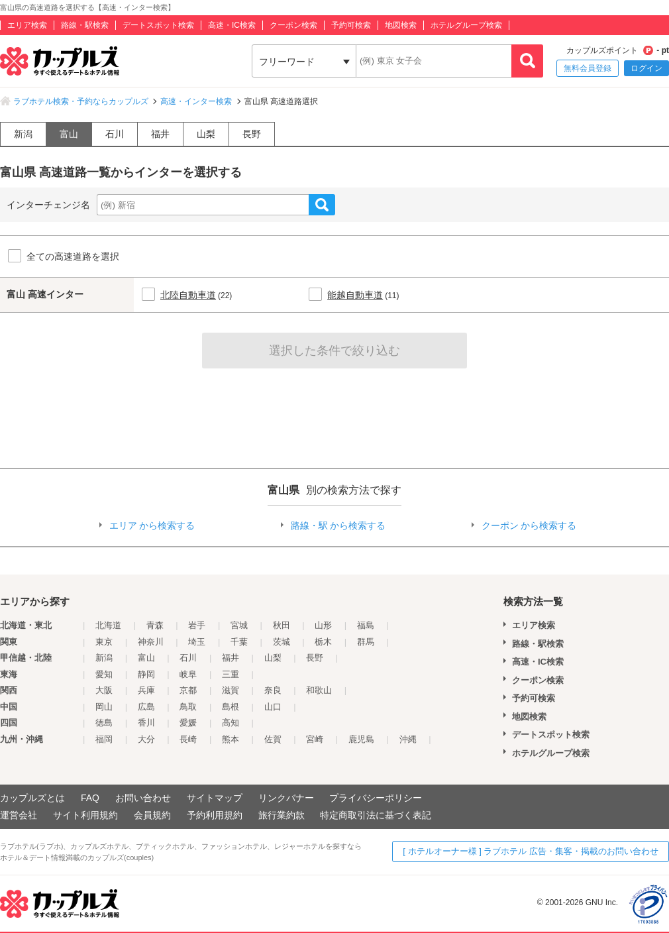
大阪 (104, 690)
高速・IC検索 (232, 25)
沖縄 (408, 739)
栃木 (323, 642)
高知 (230, 723)
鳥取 (188, 707)
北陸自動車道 (188, 295)
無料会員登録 (587, 68)
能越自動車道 (355, 295)
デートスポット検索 (158, 25)
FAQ (90, 798)
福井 (160, 134)
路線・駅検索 (85, 25)
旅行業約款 (281, 815)
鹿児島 (361, 739)
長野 (251, 134)
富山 (69, 134)
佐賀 (273, 739)
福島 (365, 625)
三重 (230, 674)
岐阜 (188, 674)
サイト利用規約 (85, 815)
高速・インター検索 (196, 101)
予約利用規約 (214, 815)
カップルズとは (32, 798)
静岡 (146, 674)
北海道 (108, 625)
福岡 (104, 739)
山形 (323, 625)
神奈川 (151, 642)
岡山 (104, 707)
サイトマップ (214, 798)
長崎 (188, 739)
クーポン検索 (293, 25)
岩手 (196, 625)
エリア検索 (27, 25)
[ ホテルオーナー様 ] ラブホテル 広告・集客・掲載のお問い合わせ (530, 851)
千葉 (239, 642)
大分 (146, 739)
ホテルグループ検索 (466, 25)
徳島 (104, 723)
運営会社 (18, 815)
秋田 (281, 625)
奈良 (273, 690)
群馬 (365, 642)
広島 (146, 707)
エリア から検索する (152, 525)
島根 (230, 707)
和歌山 (319, 690)
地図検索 (401, 25)
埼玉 (196, 642)
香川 (146, 723)
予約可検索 (351, 25)
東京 (104, 642)
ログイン (646, 68)
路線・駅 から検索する (338, 525)
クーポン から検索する (529, 525)
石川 (114, 134)
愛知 (104, 674)
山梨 (206, 134)
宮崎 (314, 739)
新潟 (23, 134)
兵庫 (146, 690)
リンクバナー (286, 798)
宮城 (239, 625)
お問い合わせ (143, 798)
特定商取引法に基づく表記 (375, 815)
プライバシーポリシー (375, 798)
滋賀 (230, 690)
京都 (188, 690)
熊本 (230, 739)
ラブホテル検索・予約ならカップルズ (80, 101)
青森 (155, 625)
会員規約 (152, 815)
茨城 (281, 642)
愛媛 (188, 723)
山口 (273, 707)
